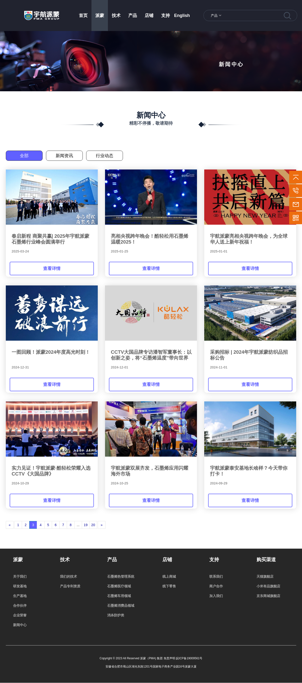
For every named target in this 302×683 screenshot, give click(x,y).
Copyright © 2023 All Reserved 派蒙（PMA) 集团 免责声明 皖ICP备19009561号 (151, 658)
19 (86, 525)
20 (93, 525)
